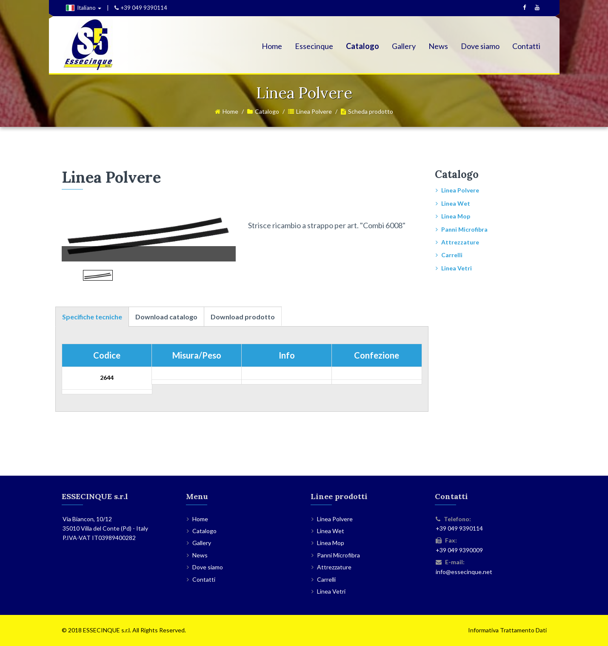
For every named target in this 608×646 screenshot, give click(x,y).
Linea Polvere (314, 111)
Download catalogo (166, 317)
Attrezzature (460, 242)
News (438, 46)
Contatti (526, 46)
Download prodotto (243, 317)
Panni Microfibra (464, 229)
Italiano (83, 7)
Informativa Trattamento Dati (507, 630)
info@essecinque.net (464, 571)
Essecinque (314, 46)
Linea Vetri (456, 268)
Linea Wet (455, 203)
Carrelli (451, 254)
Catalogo (362, 46)
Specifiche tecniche (92, 317)
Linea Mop (455, 216)
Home (272, 46)
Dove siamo (480, 46)
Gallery (404, 46)
